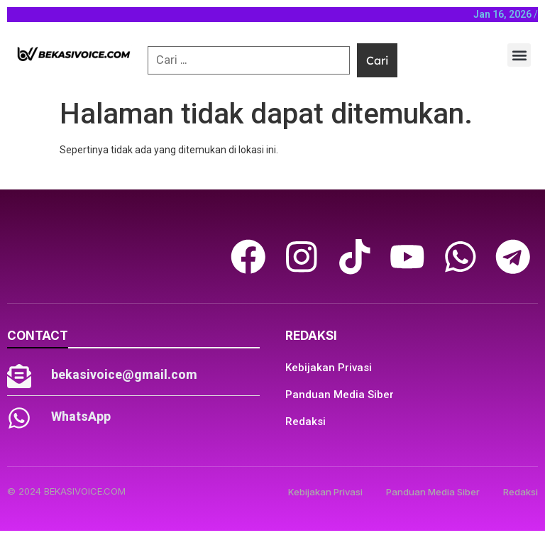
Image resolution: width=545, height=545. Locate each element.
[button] (519, 55)
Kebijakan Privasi (328, 367)
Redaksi (305, 421)
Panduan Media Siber (339, 394)
